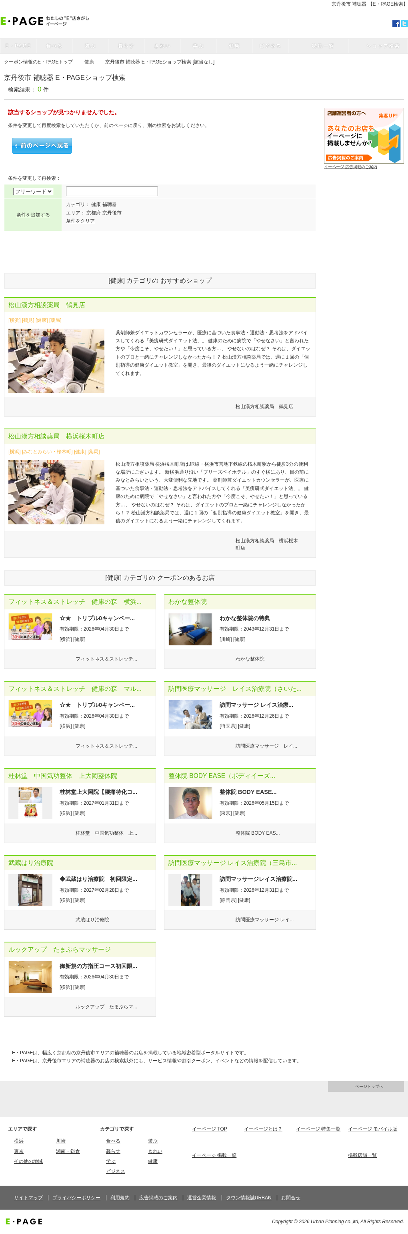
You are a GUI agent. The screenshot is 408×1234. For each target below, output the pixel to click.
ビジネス (115, 1171)
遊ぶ (153, 1141)
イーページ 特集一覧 (318, 1129)
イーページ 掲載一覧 (214, 1155)
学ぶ (111, 1161)
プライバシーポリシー (76, 1197)
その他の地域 (28, 1161)
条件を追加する (33, 215)
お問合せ (290, 1197)
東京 (19, 1151)
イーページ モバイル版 (372, 1129)
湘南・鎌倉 (68, 1151)
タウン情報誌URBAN (249, 1197)
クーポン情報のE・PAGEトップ (38, 62)
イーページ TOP (209, 1129)
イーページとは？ (263, 1129)
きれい (155, 1151)
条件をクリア (80, 221)
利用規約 (120, 1197)
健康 (89, 62)
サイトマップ (28, 1197)
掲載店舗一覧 (362, 1155)
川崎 (61, 1141)
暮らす (113, 1151)
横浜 (19, 1141)
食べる (113, 1141)
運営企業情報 (201, 1197)
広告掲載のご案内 (158, 1197)
